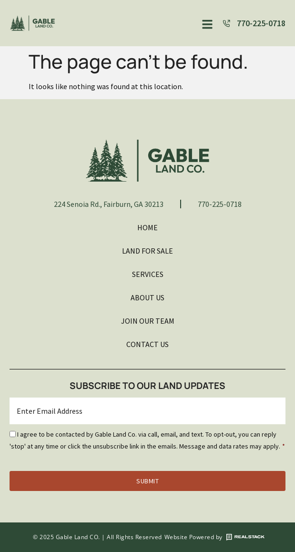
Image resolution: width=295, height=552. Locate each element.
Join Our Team (147, 321)
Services (147, 274)
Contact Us (147, 344)
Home (147, 227)
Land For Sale (147, 251)
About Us (147, 297)
